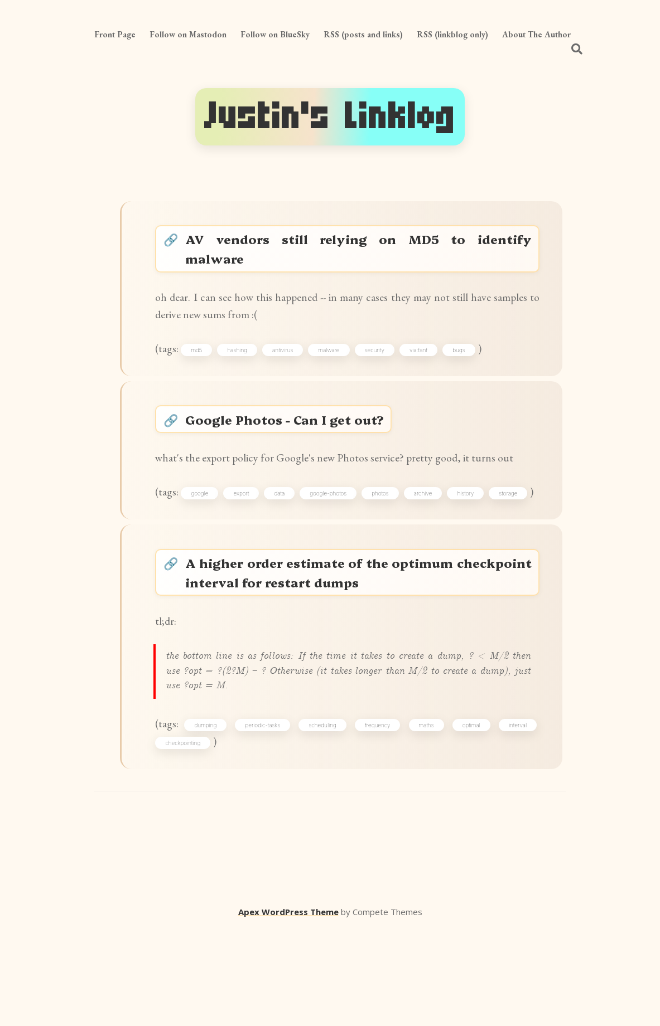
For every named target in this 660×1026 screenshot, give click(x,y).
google (212, 542)
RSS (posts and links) (363, 34)
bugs (466, 364)
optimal (470, 818)
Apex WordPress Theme (288, 1009)
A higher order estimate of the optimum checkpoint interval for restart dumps (359, 648)
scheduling (325, 818)
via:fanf (426, 364)
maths (425, 818)
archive (466, 542)
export (260, 542)
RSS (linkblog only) (452, 34)
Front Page (115, 34)
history (515, 542)
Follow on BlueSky (275, 34)
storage (179, 561)
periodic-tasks (267, 818)
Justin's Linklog (330, 116)
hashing (244, 364)
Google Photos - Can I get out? (290, 440)
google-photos (359, 542)
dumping (211, 818)
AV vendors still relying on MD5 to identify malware (359, 252)
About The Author (536, 34)
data (305, 542)
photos (418, 542)
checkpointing (187, 837)
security (381, 364)
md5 (203, 364)
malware (335, 364)
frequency (379, 818)
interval (515, 818)
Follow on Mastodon (188, 34)
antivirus (290, 364)
